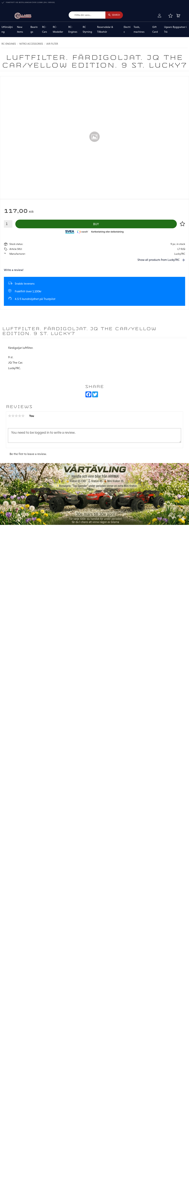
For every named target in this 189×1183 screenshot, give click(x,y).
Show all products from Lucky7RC (159, 260)
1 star (9, 416)
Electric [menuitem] (127, 29)
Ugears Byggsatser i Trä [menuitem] (175, 29)
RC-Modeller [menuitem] (58, 29)
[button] (170, 16)
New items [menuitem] (20, 29)
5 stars (23, 416)
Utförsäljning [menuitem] (7, 29)
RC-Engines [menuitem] (72, 29)
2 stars (13, 416)
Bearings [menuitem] (34, 29)
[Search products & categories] (86, 15)
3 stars (16, 416)
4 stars (19, 416)
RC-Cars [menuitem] (44, 29)
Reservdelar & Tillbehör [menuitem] (105, 29)
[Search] (114, 15)
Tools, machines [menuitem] (139, 29)
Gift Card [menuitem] (155, 29)
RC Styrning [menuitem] (87, 29)
